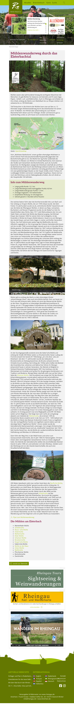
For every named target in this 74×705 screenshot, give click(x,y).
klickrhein (14, 699)
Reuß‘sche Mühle (56, 485)
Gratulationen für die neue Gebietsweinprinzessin (20, 681)
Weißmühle (19, 552)
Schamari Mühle (20, 540)
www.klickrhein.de (44, 701)
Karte (48, 3)
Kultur (52, 40)
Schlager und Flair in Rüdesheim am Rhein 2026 (20, 678)
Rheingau (16, 12)
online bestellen (35, 609)
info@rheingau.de (30, 701)
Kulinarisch (33, 40)
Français (39, 680)
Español (39, 683)
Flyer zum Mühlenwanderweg (23, 519)
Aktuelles (27, 3)
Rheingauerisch (51, 680)
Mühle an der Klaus (21, 548)
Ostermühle (19, 534)
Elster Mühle (19, 538)
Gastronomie (43, 40)
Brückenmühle (20, 542)
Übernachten (43, 42)
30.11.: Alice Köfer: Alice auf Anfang (20, 688)
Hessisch (51, 683)
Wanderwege (60, 40)
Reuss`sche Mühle (21, 531)
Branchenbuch (38, 3)
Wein (41, 37)
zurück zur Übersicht (20, 565)
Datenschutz (61, 683)
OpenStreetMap (20, 153)
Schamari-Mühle (23, 377)
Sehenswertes (60, 37)
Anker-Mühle (19, 550)
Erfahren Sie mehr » (33, 30)
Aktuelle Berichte (18, 674)
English (38, 678)
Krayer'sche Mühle (21, 544)
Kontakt (63, 678)
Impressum (62, 680)
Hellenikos (39, 685)
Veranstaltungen (17, 40)
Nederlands (51, 678)
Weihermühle (34, 418)
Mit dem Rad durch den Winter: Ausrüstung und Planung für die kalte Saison (20, 684)
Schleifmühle (43, 495)
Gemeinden (60, 42)
